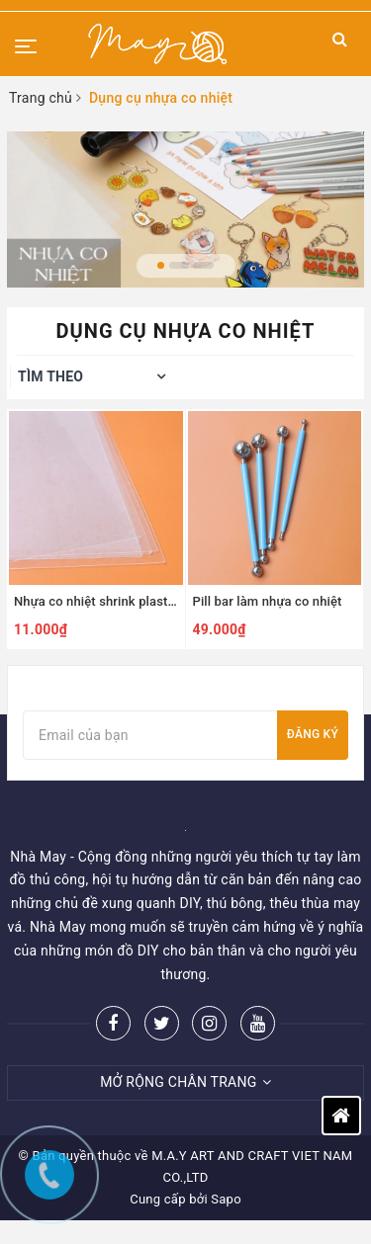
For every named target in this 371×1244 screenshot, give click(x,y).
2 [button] (179, 265)
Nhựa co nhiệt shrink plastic (96, 601)
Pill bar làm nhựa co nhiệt (267, 601)
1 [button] (160, 265)
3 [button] (204, 265)
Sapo (226, 1199)
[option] (185, 209)
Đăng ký (312, 734)
